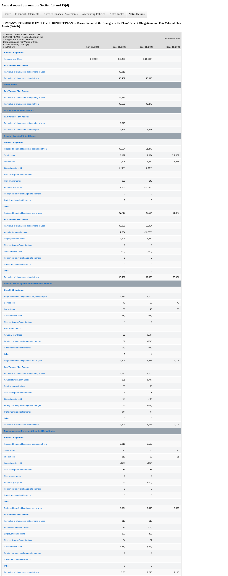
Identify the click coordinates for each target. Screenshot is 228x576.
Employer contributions (14, 239)
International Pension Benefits (19, 110)
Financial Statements (27, 14)
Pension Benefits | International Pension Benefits (28, 283)
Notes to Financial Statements (60, 14)
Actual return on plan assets (17, 232)
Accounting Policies (93, 14)
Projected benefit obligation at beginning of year (25, 149)
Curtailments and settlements (17, 200)
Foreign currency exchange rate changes (22, 194)
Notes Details (136, 14)
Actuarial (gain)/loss (13, 59)
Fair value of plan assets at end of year (21, 78)
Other (6, 206)
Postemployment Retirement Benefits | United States (29, 431)
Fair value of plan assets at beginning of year (24, 72)
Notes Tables (117, 14)
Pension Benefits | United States (19, 136)
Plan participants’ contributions (18, 174)
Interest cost (9, 162)
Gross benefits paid (13, 168)
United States (10, 85)
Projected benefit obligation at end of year (23, 213)
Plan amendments (12, 181)
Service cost (9, 155)
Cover (7, 14)
